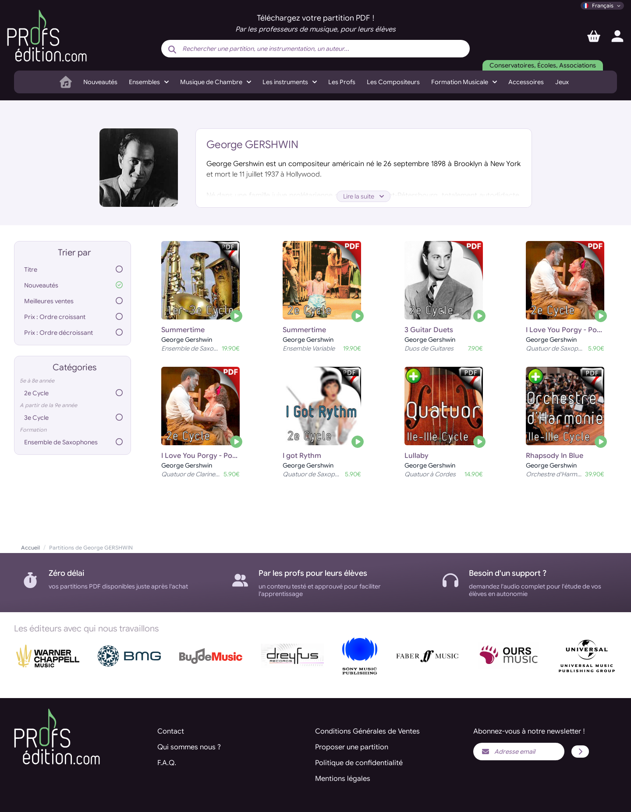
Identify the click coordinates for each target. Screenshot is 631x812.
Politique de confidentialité (359, 763)
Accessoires (526, 82)
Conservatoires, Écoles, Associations (542, 65)
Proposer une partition (351, 747)
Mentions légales (342, 778)
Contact (170, 731)
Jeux (562, 82)
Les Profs (341, 82)
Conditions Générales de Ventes (367, 731)
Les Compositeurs (393, 82)
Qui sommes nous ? (189, 747)
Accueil (30, 547)
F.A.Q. (166, 763)
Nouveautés (100, 82)
